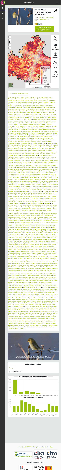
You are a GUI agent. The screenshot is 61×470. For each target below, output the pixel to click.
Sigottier (19, 301)
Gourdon (39, 164)
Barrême (52, 107)
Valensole (37, 316)
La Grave (50, 177)
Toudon (36, 308)
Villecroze (47, 323)
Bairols (37, 105)
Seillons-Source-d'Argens (44, 297)
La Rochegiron (47, 186)
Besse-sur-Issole (33, 114)
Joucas (50, 167)
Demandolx (45, 146)
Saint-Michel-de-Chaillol (38, 282)
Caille (23, 122)
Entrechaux (49, 150)
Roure (49, 253)
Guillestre (53, 165)
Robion (19, 249)
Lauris (55, 191)
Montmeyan (53, 224)
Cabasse (10, 121)
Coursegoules (17, 145)
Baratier (51, 105)
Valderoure (11, 316)
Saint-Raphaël (45, 287)
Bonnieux (37, 116)
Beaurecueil (53, 110)
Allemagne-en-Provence (14, 98)
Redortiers (10, 246)
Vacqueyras (49, 313)
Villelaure (21, 325)
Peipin (23, 232)
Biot (15, 116)
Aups (15, 104)
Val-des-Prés (17, 316)
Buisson (44, 119)
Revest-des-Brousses (40, 246)
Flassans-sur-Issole (24, 157)
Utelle (30, 313)
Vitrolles (46, 327)
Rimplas (10, 249)
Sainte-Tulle (24, 268)
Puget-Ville (34, 241)
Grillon (36, 165)
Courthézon (24, 145)
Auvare (10, 105)
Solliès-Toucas (51, 303)
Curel (31, 146)
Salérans (20, 294)
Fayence (50, 155)
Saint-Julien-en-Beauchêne (37, 272)
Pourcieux (22, 239)
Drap (25, 148)
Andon (43, 98)
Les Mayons (34, 203)
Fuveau (32, 160)
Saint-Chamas (12, 261)
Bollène (33, 116)
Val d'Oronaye (25, 316)
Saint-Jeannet (24, 270)
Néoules (49, 227)
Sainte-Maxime (39, 265)
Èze (14, 155)
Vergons (10, 321)
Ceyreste (40, 129)
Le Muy (52, 198)
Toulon (10, 309)
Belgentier (39, 112)
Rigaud (54, 248)
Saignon (30, 255)
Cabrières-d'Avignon (29, 121)
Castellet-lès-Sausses (24, 128)
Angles (47, 98)
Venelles (31, 320)
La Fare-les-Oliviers (23, 176)
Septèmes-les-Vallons (21, 299)
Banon (46, 105)
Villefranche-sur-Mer (13, 325)
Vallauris (48, 316)
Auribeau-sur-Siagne (36, 104)
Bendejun (10, 114)
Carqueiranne (11, 126)
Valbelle (21, 315)
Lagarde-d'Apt (15, 177)
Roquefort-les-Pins (50, 251)
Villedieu (53, 323)
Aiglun (18, 97)
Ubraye (17, 313)
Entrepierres (11, 152)
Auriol (43, 104)
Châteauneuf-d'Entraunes (28, 133)
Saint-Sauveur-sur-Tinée (33, 291)
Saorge (15, 296)
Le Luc (31, 198)
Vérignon (15, 321)
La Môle (55, 179)
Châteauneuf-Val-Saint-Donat (15, 136)
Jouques (55, 167)
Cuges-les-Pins (20, 146)
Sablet (25, 255)
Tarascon (21, 306)
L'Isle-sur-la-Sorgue (26, 208)
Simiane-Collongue (46, 301)
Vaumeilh (34, 318)
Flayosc (32, 157)
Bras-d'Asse (36, 117)
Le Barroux (34, 193)
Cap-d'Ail (16, 124)
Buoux (49, 119)
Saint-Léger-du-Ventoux (20, 275)
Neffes (44, 227)
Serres (45, 299)
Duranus (29, 148)
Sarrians (20, 296)
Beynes (48, 114)
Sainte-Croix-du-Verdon (29, 265)
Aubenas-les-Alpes (37, 102)
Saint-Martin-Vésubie (42, 280)
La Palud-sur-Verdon (41, 183)
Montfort (48, 222)
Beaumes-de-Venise (13, 110)
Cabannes (53, 119)
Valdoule (31, 316)
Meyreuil (46, 217)
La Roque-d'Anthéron (39, 188)
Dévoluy (51, 146)
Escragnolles (36, 152)
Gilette (9, 164)
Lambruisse (50, 179)
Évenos (37, 153)
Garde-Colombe (54, 160)
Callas (32, 122)
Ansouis (10, 100)
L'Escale (16, 203)
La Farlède (32, 176)
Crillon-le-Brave (41, 145)
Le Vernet (47, 207)
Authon (52, 104)
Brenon (49, 117)
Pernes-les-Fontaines (47, 232)
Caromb (43, 124)
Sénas (9, 299)
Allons (22, 98)
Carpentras (48, 124)
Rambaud (31, 244)
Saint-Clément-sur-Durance (31, 261)
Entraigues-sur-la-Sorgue (25, 150)
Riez (51, 248)
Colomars (39, 141)
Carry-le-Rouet (23, 126)
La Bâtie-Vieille (16, 171)
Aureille (20, 104)
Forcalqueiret (17, 158)
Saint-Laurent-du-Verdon (50, 273)
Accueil (20, 447)
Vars (24, 318)
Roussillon (15, 255)
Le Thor (17, 207)
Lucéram (54, 208)
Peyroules (47, 234)
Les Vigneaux (53, 205)
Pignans (44, 236)
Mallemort (30, 212)
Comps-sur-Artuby (47, 141)
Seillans (35, 297)
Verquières (27, 321)
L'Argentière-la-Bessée (52, 184)
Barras (48, 107)
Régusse (16, 246)
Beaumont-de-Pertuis (31, 110)
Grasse (53, 164)
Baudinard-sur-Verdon (23, 109)
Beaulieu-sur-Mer (49, 109)
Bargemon (38, 107)
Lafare (52, 174)
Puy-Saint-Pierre (37, 243)
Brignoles (22, 119)
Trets (42, 311)
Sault (24, 296)
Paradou (55, 231)
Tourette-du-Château (17, 309)
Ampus (34, 98)
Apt (19, 100)
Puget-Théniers (27, 241)
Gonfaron (21, 164)
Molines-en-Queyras (48, 219)
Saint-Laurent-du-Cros (26, 273)
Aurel (24, 104)
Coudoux (54, 143)
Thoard (14, 308)
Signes (9, 301)
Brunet (34, 119)
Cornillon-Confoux (36, 143)
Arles (26, 100)
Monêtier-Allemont (25, 220)
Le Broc (28, 194)
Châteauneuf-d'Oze (40, 133)
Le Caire (40, 194)
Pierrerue (33, 236)
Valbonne (26, 315)
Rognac (36, 249)
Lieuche (10, 208)
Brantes (27, 117)
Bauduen (32, 109)
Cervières (34, 129)
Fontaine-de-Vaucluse (39, 157)
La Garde (52, 176)
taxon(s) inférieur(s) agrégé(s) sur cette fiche (44, 29)
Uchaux (22, 313)
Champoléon (11, 131)
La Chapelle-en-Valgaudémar (30, 172)
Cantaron (10, 124)
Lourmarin (48, 208)
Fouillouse (48, 158)
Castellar (54, 126)
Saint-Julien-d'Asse (13, 272)
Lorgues (34, 208)
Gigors (55, 162)
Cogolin (15, 141)
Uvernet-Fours (35, 313)
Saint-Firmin (31, 268)
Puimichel (40, 241)
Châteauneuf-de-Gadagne (14, 133)
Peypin (21, 234)
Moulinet (52, 225)
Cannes (52, 122)
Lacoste (22, 174)
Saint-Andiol (36, 255)
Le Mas (36, 198)
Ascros (40, 100)
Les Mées (40, 203)
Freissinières (17, 160)
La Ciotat (41, 172)
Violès (37, 327)
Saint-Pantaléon (33, 284)
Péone (40, 232)
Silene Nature (29, 3)
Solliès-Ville (11, 304)
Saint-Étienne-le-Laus (48, 267)
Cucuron (55, 145)
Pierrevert (39, 236)
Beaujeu (42, 109)
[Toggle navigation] (57, 2)
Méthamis (33, 217)
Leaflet (40, 87)
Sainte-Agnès (31, 263)
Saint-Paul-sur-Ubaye (29, 285)
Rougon (39, 253)
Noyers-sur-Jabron (41, 229)
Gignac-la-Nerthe (42, 162)
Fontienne (53, 157)
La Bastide (16, 169)
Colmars (33, 141)
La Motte (10, 181)
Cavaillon (10, 129)
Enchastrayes (45, 148)
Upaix (26, 313)
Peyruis (53, 234)
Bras (31, 117)
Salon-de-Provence (45, 294)
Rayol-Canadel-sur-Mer (45, 244)
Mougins (47, 225)
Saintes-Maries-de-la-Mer (50, 265)
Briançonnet (16, 119)
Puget (49, 239)
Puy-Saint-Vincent (46, 243)
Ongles (10, 231)
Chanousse (18, 131)
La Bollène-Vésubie (32, 171)
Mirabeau (10, 219)
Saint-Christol (20, 261)
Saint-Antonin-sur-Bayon (17, 258)
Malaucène (25, 210)
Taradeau (16, 306)
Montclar (17, 222)
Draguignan (16, 148)
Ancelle (39, 98)
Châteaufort (55, 131)
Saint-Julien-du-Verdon (24, 272)
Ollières (49, 229)
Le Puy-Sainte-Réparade (49, 200)
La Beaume (23, 171)
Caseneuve (31, 126)
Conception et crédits (38, 447)
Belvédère (51, 112)
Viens (42, 321)
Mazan (16, 215)
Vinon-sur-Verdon (21, 327)
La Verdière (20, 193)
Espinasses (15, 153)
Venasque (21, 320)
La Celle (20, 172)
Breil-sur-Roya (43, 117)
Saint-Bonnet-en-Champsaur (22, 260)
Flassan (16, 157)
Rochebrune (30, 249)
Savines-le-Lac (11, 297)
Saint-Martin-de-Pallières (42, 279)
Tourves (15, 311)
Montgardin (22, 224)
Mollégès (10, 220)
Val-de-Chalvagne (50, 315)
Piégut (9, 236)
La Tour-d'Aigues (38, 191)
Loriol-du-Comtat (41, 208)
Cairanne (28, 122)
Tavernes (32, 306)
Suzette (44, 304)
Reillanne (22, 246)
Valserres (20, 318)
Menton (42, 215)
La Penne (49, 183)
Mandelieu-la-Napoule (39, 212)
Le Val (37, 207)
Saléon (15, 294)
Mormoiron (27, 225)
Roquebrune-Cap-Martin (14, 251)
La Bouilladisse (41, 171)
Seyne (49, 299)
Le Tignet (29, 207)
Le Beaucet (49, 193)
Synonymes (12, 368)
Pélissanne (28, 232)
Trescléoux (37, 311)
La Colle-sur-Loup (48, 172)
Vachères (42, 313)
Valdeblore (42, 315)
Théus (50, 306)
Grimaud (41, 165)
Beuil (40, 114)
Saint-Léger (11, 275)
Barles (43, 107)
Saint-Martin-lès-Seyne (30, 280)
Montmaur (46, 224)
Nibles (9, 229)
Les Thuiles (46, 205)
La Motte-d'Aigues (18, 181)
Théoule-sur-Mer (44, 306)
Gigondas (50, 162)
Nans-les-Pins (38, 227)
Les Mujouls (47, 203)
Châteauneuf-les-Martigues (38, 135)
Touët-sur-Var (53, 308)
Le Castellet (27, 196)
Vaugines (28, 318)
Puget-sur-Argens (17, 241)
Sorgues (22, 304)
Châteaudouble (47, 131)
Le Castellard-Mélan (18, 196)
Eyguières (53, 153)
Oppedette (23, 231)
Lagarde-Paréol (33, 177)
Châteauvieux (30, 138)
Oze (51, 231)
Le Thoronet (23, 207)
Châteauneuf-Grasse (13, 135)
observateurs (23, 93)
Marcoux (16, 213)
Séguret (30, 297)
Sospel (26, 304)
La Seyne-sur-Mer (23, 191)
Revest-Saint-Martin (23, 248)
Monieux (33, 220)
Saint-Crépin (42, 261)
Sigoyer (24, 301)
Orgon (42, 231)
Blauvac (24, 116)
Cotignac (49, 143)
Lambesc (43, 179)
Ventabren (36, 320)
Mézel (50, 217)
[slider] (29, 84)
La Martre (37, 179)
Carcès (20, 124)
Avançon (18, 105)
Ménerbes (37, 215)
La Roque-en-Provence (51, 188)
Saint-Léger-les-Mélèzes (33, 275)
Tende (37, 306)
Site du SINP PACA (28, 447)
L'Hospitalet (53, 207)
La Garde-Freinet (24, 177)
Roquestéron (11, 253)
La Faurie (38, 176)
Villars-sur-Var (41, 323)
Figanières (10, 157)
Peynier (17, 234)
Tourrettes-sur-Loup (50, 309)
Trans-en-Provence (23, 311)
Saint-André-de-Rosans (23, 256)
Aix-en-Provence (39, 97)
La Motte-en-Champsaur (50, 181)
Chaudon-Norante (12, 140)
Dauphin (40, 146)
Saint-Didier (24, 263)
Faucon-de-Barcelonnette (31, 155)
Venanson (15, 320)
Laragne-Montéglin (26, 184)
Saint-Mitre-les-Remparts (22, 284)
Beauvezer (17, 112)
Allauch (46, 97)
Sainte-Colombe (18, 265)
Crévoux (35, 145)
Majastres (18, 210)
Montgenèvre (28, 224)
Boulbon (17, 117)
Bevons (44, 114)
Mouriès (10, 227)
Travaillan (30, 311)
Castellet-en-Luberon (13, 128)
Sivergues (20, 303)
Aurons (48, 104)
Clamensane (38, 140)
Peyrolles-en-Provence (38, 234)
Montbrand (11, 222)
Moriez (22, 225)
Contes (17, 143)
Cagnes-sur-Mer (17, 122)
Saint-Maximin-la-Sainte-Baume (24, 282)
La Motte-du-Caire (27, 181)
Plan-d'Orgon (28, 237)
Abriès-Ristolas (12, 97)
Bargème (33, 107)
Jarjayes (33, 167)
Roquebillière (53, 249)
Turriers (51, 311)
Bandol (42, 105)
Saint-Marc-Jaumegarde (25, 277)
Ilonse (21, 167)
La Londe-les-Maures (23, 179)
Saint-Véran (27, 292)
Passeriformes (49, 17)
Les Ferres (27, 203)
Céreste (30, 129)
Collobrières (21, 141)
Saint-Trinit (51, 291)
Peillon (19, 232)
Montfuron (15, 224)
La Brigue (48, 171)
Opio (13, 231)
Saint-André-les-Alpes (34, 256)
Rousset (54, 253)
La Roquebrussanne (28, 188)
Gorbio (26, 164)
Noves (34, 229)
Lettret (33, 207)
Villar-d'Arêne (48, 321)
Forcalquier (24, 158)
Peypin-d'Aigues (28, 234)
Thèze (54, 306)
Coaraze (10, 141)
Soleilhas (37, 303)
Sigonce (14, 301)
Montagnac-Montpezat (45, 220)
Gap (43, 160)
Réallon (54, 244)
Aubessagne (46, 102)
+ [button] (9, 40)
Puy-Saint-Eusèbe (27, 243)
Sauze (55, 296)
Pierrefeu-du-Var (26, 236)
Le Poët (28, 200)
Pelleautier (34, 232)
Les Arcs (46, 201)
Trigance (46, 311)
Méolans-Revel (49, 215)
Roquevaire (18, 253)
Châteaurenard (48, 136)
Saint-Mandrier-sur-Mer (46, 275)
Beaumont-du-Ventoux (43, 110)
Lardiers (44, 184)
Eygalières (42, 153)
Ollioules (54, 229)
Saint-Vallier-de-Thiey (17, 292)
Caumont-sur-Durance (42, 128)
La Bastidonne (37, 169)
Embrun (39, 148)
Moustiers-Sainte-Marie (19, 227)
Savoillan (18, 297)
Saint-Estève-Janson (13, 267)
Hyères (18, 167)
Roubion (29, 253)
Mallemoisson (23, 212)
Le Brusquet (34, 194)
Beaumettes (22, 110)
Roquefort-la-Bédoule (39, 251)
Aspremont (45, 100)
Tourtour (10, 311)
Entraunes (34, 150)
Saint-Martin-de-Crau (51, 277)
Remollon (27, 246)
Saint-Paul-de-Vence (43, 284)
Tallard (53, 304)
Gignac (35, 162)
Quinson (15, 244)
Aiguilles (27, 97)
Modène (31, 219)
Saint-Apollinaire (28, 258)
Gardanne (47, 160)
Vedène (48, 318)
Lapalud (33, 183)
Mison (26, 219)
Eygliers (48, 153)
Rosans (24, 253)
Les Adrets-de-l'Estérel (33, 201)
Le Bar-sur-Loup (41, 193)
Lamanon (32, 179)
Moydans (28, 227)
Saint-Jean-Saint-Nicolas (42, 270)
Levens (42, 207)
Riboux (39, 248)
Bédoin (28, 112)
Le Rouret (19, 201)
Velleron (10, 320)
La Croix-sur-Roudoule (35, 174)
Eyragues (10, 155)
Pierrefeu (19, 236)
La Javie (15, 179)
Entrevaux (17, 152)
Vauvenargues (41, 318)
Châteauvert (23, 138)
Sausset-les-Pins (48, 296)
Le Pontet (33, 200)
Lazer (29, 193)
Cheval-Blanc (21, 140)
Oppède (18, 231)
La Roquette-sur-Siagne (36, 189)
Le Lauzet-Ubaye (18, 198)
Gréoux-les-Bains (29, 165)
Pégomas (10, 232)
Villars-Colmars (33, 323)
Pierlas (14, 236)
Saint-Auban (36, 258)
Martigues (37, 213)
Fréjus (22, 160)
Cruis (51, 145)
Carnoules (25, 124)
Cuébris (10, 146)
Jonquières (44, 167)
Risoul (14, 249)
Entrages (15, 150)
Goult (34, 164)
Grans (49, 164)
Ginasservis (15, 164)
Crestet (30, 145)
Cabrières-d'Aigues (18, 121)
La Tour (31, 191)
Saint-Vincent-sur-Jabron (44, 292)
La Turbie (51, 191)
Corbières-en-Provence (25, 143)
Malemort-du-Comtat (41, 210)
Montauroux (55, 220)
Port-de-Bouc (50, 237)
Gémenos (30, 162)
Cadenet (45, 121)
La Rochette (55, 186)
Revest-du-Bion (50, 246)
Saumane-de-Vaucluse (37, 296)
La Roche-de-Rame (25, 186)
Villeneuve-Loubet (52, 325)
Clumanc (52, 140)
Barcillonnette (26, 107)
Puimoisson (47, 241)
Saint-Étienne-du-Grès (37, 267)
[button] (10, 42)
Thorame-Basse (21, 308)
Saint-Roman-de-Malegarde (34, 289)
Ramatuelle (25, 244)
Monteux (36, 222)
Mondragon (16, 220)
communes (13, 93)
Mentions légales (49, 447)
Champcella (52, 129)
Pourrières (28, 239)
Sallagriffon (36, 294)
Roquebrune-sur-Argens (27, 251)
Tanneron (10, 306)
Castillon (33, 128)
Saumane (28, 296)
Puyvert (11, 244)
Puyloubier (53, 241)
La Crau (27, 174)
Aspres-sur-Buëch (22, 102)
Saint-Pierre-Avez (39, 285)
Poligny (34, 237)
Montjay (35, 224)
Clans (44, 140)
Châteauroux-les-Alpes (14, 138)
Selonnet (53, 297)
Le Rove (25, 201)
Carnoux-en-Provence (34, 124)
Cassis (36, 126)
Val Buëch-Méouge (34, 315)
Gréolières (22, 165)
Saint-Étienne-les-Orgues (14, 268)
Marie (20, 213)
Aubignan (52, 102)
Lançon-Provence (19, 183)
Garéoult (11, 162)
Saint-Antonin (44, 256)
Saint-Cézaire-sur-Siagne (43, 260)
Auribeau (28, 104)
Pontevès (39, 237)
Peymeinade (11, 234)
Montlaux (40, 224)
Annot (51, 98)
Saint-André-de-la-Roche (46, 255)
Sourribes (31, 304)
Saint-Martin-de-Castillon (38, 277)
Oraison (29, 231)
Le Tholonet (11, 207)
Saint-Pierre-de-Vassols (29, 287)
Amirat (30, 98)
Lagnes (45, 177)
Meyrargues (40, 217)
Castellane (48, 126)
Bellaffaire (45, 112)
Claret (47, 140)
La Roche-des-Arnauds (37, 186)
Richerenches (45, 248)
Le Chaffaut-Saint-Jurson (43, 196)
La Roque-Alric (18, 188)
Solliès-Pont (44, 303)
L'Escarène (21, 203)
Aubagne (29, 102)
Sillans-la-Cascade (36, 301)
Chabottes (46, 129)
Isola (25, 167)
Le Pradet (39, 200)
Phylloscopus (38, 21)
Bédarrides (23, 112)
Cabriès (36, 121)
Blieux (28, 116)
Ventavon (42, 320)
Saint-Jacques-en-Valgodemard (50, 268)
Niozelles (17, 229)
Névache (54, 227)
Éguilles (34, 148)
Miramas (21, 219)
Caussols (50, 128)
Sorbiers (17, 304)
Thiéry (9, 308)
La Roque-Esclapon (13, 189)
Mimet (54, 217)
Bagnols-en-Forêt (31, 105)
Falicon (18, 155)
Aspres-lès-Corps (12, 102)
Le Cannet (45, 194)
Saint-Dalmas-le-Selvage (14, 263)
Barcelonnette (18, 107)
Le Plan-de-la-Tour (21, 200)
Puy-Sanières (54, 243)
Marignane (25, 213)
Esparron (42, 152)
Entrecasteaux (41, 150)
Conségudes (11, 143)
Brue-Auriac (29, 119)
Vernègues (21, 321)
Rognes (41, 249)
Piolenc (49, 236)
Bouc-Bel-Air (11, 117)
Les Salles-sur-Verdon (37, 205)
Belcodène (33, 112)
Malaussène (32, 210)
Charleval (24, 131)
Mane (47, 212)
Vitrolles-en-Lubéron (13, 328)
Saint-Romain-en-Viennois (20, 289)
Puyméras (10, 243)
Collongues (28, 141)
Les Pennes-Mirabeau (25, 205)
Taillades (48, 304)
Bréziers (54, 117)
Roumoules (45, 253)
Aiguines (32, 97)
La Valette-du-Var (12, 193)
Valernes (43, 316)
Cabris (41, 121)
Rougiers (34, 253)
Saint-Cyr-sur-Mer (50, 261)
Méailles (28, 215)
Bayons (37, 109)
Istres (29, 167)
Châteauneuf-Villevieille (29, 136)
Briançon (10, 119)
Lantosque (27, 183)
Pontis (44, 237)
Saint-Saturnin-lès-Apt (47, 289)
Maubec (48, 213)
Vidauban (38, 321)
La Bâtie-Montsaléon (47, 169)
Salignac (30, 294)
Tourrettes (41, 309)
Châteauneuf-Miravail (51, 135)
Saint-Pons (38, 287)
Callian (37, 122)
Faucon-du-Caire (43, 155)
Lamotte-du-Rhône (38, 181)
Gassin (20, 162)
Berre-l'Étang (25, 114)
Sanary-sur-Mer (54, 294)
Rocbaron (24, 249)
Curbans (27, 146)
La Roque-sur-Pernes (24, 189)
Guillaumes (47, 165)
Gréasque (16, 165)
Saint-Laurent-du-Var (38, 273)
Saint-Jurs (17, 273)
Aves (40, 17)
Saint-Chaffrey (54, 260)
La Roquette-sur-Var (48, 189)
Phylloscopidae (42, 19)
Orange (33, 231)
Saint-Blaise (11, 260)
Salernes (25, 294)
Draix (21, 148)
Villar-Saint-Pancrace (22, 323)
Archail (22, 100)
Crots (47, 145)
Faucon (23, 155)
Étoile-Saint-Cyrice (29, 153)
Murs (32, 227)
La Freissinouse (45, 176)
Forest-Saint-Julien (33, 158)
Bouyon (22, 117)
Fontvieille (10, 158)
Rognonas (46, 249)
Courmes (10, 145)
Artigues (30, 100)
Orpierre (47, 231)
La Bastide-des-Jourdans (26, 169)
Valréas (15, 318)
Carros (17, 126)
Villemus (27, 325)
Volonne (21, 328)
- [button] (9, 45)
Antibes (15, 100)
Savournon (24, 297)
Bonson (43, 116)
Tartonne (27, 306)
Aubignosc (11, 104)
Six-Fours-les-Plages (29, 303)
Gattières (25, 162)
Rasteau (37, 244)
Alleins (50, 97)
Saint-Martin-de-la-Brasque (15, 279)
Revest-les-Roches (12, 248)
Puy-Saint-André (18, 243)
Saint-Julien (52, 270)
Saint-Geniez (38, 268)
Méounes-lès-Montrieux (14, 217)
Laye (25, 193)
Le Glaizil (10, 198)
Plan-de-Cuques (20, 237)
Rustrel (21, 255)
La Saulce (16, 191)
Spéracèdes (38, 304)
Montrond (10, 225)
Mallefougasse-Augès (13, 212)
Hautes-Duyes (11, 167)
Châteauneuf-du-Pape (51, 133)
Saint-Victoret (34, 292)
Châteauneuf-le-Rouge (25, 135)
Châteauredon (39, 136)
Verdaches (53, 320)
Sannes (10, 296)
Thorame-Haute (29, 308)
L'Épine (14, 200)
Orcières (38, 231)
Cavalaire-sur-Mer (18, 129)
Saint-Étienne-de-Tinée (25, 267)
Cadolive (10, 122)
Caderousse (52, 121)
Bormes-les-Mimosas (51, 116)
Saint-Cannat (33, 260)
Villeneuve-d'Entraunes (41, 325)
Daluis (35, 146)
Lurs (9, 210)
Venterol (48, 320)
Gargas (16, 162)
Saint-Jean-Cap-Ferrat (14, 270)
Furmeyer (27, 160)
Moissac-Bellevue (38, 219)
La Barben (10, 169)
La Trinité (45, 191)
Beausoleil (10, 112)
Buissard (39, 119)
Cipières (32, 140)
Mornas (33, 225)
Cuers (14, 146)
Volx (25, 328)
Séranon (30, 299)
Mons (37, 220)
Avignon (24, 105)
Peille (15, 232)
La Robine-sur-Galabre (14, 186)
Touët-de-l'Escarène (44, 308)
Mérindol (28, 217)
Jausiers (39, 167)
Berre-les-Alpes (17, 114)
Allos (26, 98)
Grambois (44, 164)
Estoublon (21, 153)
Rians (30, 248)
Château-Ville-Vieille (48, 138)
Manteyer (10, 213)
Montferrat (42, 222)
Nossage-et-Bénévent (26, 229)
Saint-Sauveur (22, 291)
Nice (13, 229)
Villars (14, 323)
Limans (15, 208)
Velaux (52, 318)
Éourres (30, 152)
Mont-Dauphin (29, 222)
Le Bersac (16, 194)
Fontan (48, 157)
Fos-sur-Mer (42, 158)
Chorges (27, 140)
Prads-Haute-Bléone (37, 239)
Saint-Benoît (53, 258)
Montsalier (16, 225)
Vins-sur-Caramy (31, 327)
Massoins (43, 213)
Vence (26, 320)
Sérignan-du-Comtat (38, 299)
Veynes (33, 321)
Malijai (49, 210)
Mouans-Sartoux (40, 225)
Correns (44, 143)
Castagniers (42, 126)
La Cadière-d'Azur (13, 172)
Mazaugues (22, 215)
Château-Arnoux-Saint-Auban (35, 131)
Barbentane (11, 107)
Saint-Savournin (44, 291)
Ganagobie (38, 160)
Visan (41, 327)
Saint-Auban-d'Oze (44, 258)
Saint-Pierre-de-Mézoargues (15, 287)
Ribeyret (35, 248)
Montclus (23, 222)
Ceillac (25, 129)
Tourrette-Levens (34, 309)
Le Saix (41, 201)
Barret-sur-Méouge (13, 109)
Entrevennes (24, 152)
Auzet (13, 105)
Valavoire (15, 315)
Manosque (52, 212)
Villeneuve (32, 325)
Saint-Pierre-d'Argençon (51, 285)
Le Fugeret (53, 196)
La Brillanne (55, 171)
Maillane (13, 210)
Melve (32, 215)
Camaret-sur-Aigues (45, 122)
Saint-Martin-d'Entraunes (28, 279)
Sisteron (15, 303)
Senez (13, 299)
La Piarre (18, 184)
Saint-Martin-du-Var (19, 280)
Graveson (10, 165)
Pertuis (56, 232)
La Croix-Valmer (46, 174)
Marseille (31, 213)
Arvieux (35, 100)
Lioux (19, 208)
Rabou (20, 244)
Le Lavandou (26, 198)
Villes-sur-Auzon (12, 327)
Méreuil (23, 217)
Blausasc (18, 116)
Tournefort (26, 309)
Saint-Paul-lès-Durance (17, 285)
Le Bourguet (23, 194)
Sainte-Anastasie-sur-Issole (42, 263)
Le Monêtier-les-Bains (44, 198)
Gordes (31, 164)
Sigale (53, 299)
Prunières (45, 239)
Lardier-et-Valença (36, 184)
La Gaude (40, 177)
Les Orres (16, 205)
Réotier (32, 246)
